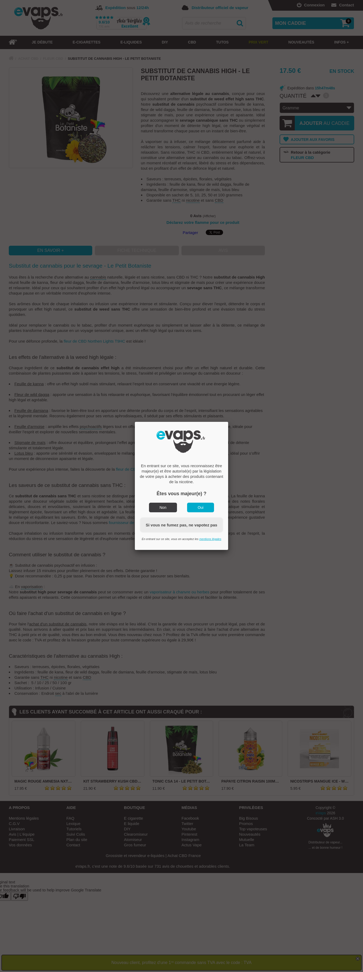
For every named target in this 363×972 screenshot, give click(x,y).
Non (163, 507)
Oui (201, 507)
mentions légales (210, 539)
